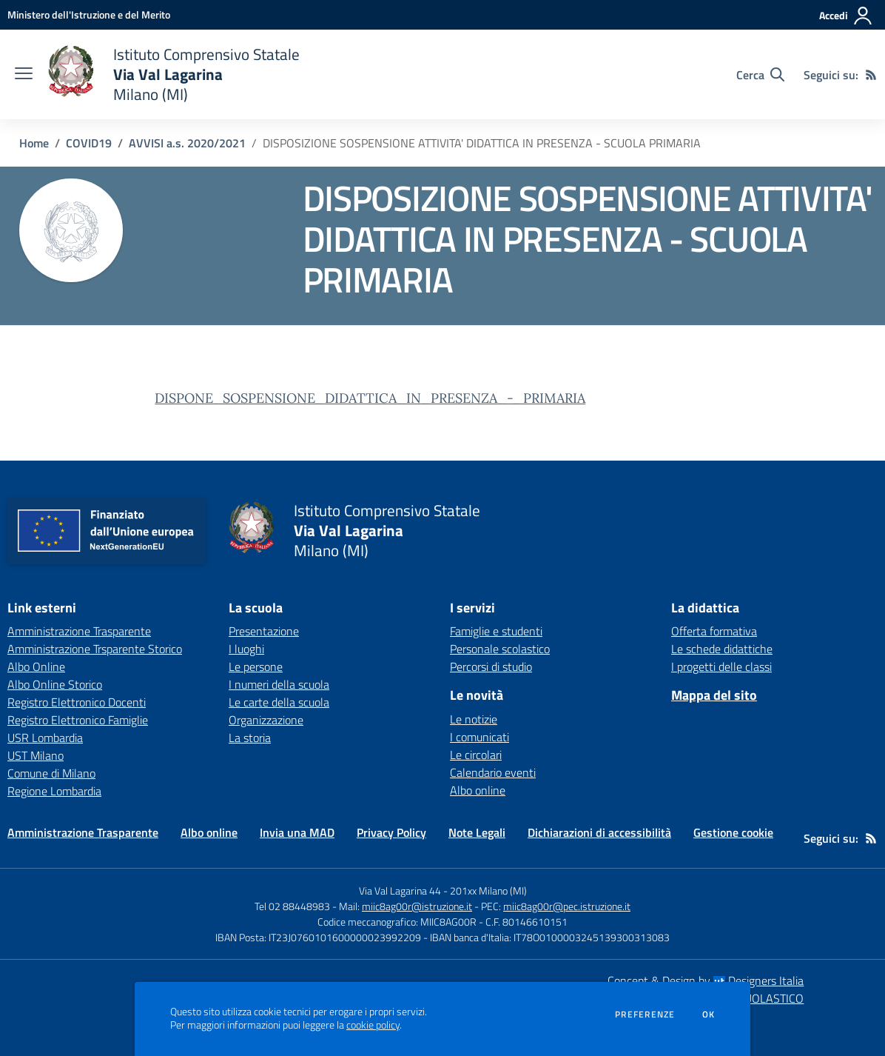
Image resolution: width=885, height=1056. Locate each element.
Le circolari (476, 754)
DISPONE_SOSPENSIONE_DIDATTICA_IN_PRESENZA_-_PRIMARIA (370, 398)
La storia (250, 737)
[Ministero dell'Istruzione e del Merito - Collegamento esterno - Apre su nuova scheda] (88, 14)
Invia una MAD (297, 832)
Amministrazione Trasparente (82, 832)
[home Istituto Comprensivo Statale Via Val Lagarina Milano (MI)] (173, 74)
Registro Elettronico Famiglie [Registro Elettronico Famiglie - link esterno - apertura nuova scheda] (77, 720)
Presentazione (264, 631)
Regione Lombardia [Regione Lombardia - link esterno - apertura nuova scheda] (54, 791)
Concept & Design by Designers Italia (706, 980)
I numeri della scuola (279, 684)
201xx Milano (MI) (488, 890)
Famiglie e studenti (496, 631)
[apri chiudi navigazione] (24, 75)
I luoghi (246, 649)
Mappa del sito (714, 695)
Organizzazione (266, 720)
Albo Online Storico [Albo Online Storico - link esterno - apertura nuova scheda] (54, 684)
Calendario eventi (493, 772)
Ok (709, 1014)
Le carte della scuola (279, 702)
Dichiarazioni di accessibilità (599, 832)
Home (34, 143)
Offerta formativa (714, 631)
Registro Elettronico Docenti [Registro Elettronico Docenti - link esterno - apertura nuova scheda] (76, 702)
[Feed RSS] (871, 74)
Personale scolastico (500, 649)
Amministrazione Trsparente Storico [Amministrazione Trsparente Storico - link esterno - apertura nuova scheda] (94, 649)
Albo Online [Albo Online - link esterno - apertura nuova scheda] (36, 666)
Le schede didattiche (722, 649)
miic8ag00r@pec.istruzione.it (566, 906)
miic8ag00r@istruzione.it (417, 906)
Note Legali (476, 832)
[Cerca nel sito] (760, 74)
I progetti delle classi (721, 666)
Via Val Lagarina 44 (400, 890)
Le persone (256, 666)
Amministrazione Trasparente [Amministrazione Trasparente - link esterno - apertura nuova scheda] (79, 631)
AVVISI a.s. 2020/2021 (187, 143)
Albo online (477, 790)
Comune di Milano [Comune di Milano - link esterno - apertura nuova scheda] (51, 773)
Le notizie (473, 719)
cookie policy (373, 1025)
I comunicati (479, 737)
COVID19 (89, 143)
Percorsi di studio (491, 666)
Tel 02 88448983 (292, 906)
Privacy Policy (391, 832)
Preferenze (645, 1014)
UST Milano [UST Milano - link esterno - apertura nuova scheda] (35, 755)
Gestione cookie (733, 832)
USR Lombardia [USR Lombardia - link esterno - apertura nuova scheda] (45, 737)
